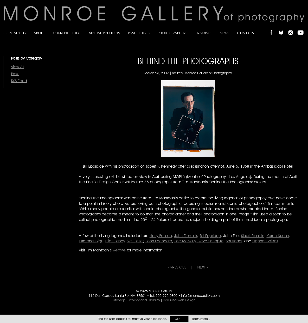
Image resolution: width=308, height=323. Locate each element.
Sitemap (119, 300)
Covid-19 (245, 33)
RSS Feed (19, 81)
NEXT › (202, 267)
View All (17, 67)
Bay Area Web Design (179, 300)
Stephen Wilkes (265, 241)
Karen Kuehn (278, 235)
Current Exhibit (67, 33)
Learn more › (201, 319)
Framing (203, 33)
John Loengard (159, 241)
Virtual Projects (104, 33)
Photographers (172, 33)
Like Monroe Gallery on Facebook (273, 28)
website (119, 250)
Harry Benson (161, 235)
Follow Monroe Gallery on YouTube (302, 28)
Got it (179, 319)
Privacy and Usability (144, 300)
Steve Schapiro (210, 241)
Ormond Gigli (91, 241)
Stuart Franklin (252, 235)
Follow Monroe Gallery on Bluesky (283, 28)
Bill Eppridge (210, 235)
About (39, 33)
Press (15, 74)
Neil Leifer (135, 241)
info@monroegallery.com (200, 296)
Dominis (186, 235)
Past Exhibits (138, 33)
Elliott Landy (115, 241)
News (224, 33)
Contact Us (15, 33)
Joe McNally (185, 241)
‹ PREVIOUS (177, 267)
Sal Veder (234, 241)
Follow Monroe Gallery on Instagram (292, 28)
